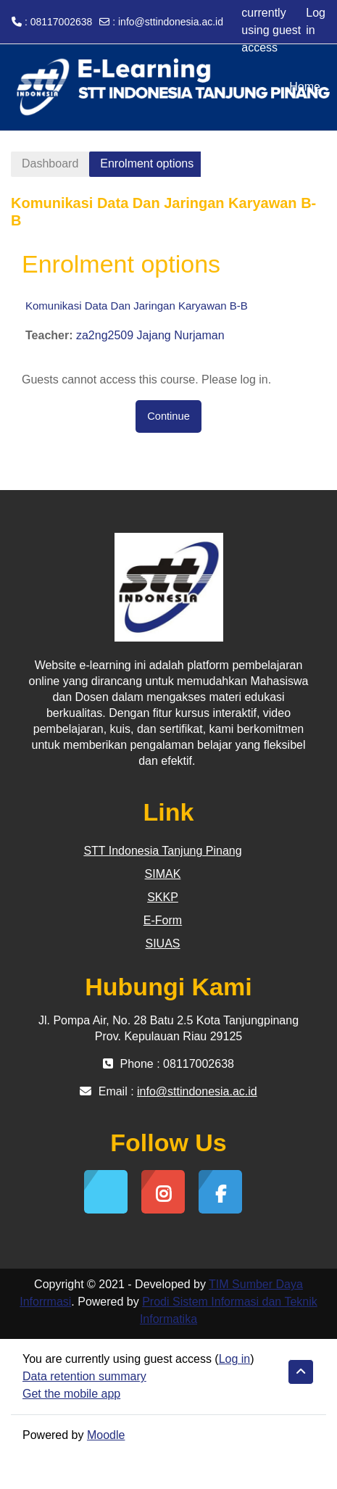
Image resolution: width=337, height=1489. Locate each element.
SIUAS (162, 943)
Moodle (106, 1435)
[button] (301, 1372)
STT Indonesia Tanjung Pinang (162, 851)
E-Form (162, 920)
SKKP (162, 897)
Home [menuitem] (304, 86)
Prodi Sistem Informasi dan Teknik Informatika (228, 1310)
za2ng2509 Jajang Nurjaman (150, 335)
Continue (168, 416)
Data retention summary (84, 1376)
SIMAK (163, 874)
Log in (315, 21)
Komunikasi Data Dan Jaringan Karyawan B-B (136, 305)
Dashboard (50, 163)
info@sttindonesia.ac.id (170, 22)
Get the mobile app (71, 1394)
